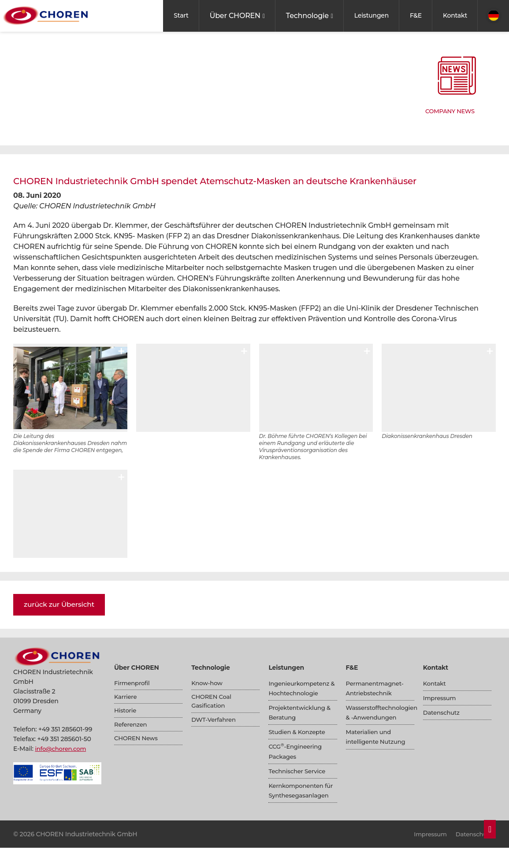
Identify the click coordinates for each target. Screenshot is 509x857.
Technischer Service (298, 771)
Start (181, 15)
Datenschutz (442, 712)
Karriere (126, 698)
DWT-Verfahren (214, 722)
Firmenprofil (133, 683)
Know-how (207, 683)
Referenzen (131, 727)
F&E (416, 15)
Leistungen (371, 15)
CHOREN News (137, 742)
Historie (125, 712)
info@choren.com (62, 749)
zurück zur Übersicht (60, 604)
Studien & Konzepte (298, 732)
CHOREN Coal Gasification (212, 703)
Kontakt (455, 15)
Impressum (440, 698)
